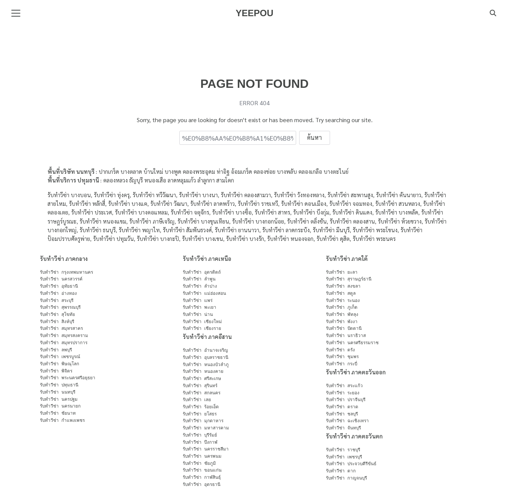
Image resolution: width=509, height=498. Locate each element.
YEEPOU (254, 13)
